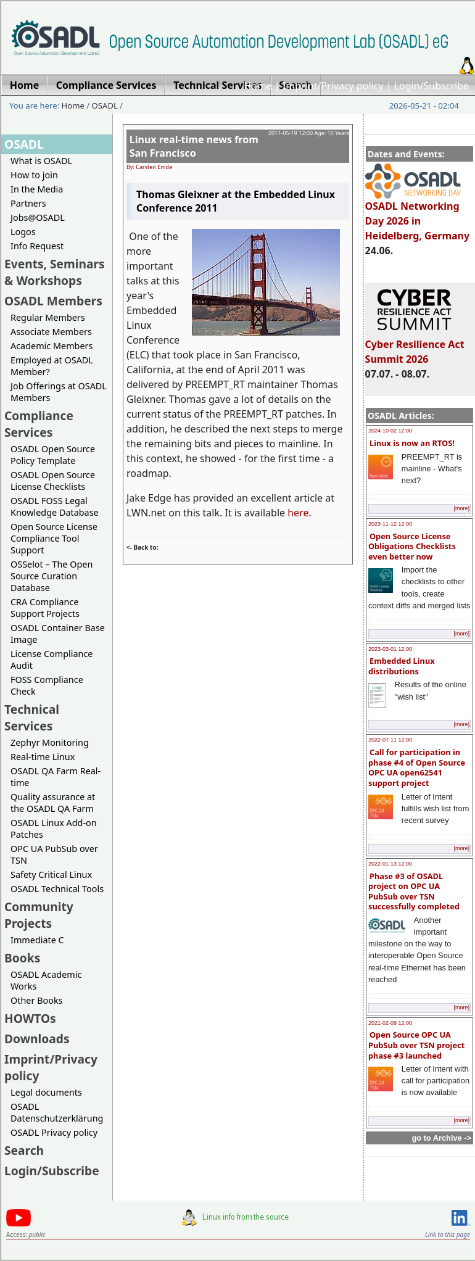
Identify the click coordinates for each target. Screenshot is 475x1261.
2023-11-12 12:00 (390, 524)
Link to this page (447, 1234)
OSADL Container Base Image (57, 633)
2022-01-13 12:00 (390, 864)
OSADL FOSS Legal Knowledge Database (54, 506)
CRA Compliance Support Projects (45, 607)
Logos (23, 232)
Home (258, 86)
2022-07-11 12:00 (390, 740)
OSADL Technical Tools (57, 889)
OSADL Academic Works (45, 980)
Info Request (37, 246)
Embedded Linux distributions (401, 666)
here (297, 512)
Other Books (36, 1000)
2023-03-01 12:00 (390, 649)
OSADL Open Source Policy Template (52, 454)
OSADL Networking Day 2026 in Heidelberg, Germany (417, 215)
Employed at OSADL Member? (51, 366)
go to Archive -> (441, 1138)
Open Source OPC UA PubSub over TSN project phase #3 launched (416, 1044)
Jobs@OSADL (37, 217)
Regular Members (47, 317)
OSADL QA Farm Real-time (55, 776)
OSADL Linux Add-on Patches (53, 828)
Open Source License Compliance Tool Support (53, 538)
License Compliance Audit (51, 659)
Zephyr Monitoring (49, 742)
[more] (461, 508)
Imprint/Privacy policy (333, 86)
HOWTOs (30, 1018)
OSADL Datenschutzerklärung (56, 1112)
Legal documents (46, 1092)
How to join (34, 175)
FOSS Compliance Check (46, 685)
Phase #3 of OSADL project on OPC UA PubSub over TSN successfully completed (414, 891)
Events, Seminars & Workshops (54, 272)
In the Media (36, 189)
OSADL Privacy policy (53, 1132)
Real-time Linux (42, 757)
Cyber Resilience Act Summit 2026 (415, 346)
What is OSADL (41, 161)
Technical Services (31, 717)
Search (24, 1150)
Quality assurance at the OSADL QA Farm (52, 802)
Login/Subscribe (431, 86)
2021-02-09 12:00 (390, 1023)
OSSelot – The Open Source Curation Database (51, 575)
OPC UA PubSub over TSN (54, 854)
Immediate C (37, 940)
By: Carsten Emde (149, 167)
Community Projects (38, 915)
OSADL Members (53, 300)
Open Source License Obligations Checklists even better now (412, 546)
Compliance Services (38, 423)
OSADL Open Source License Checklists (52, 480)
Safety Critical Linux (51, 874)
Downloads (37, 1038)
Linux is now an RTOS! (412, 443)
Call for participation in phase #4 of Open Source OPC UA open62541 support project (416, 767)
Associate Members (51, 331)
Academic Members (51, 346)
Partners (28, 203)
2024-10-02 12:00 (390, 431)
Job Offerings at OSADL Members (58, 391)
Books (22, 957)
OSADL (105, 105)
